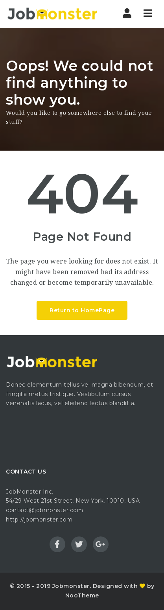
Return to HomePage (82, 310)
